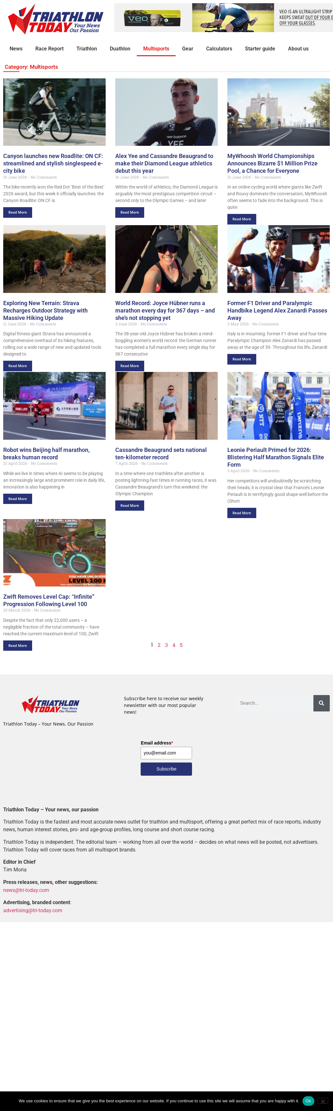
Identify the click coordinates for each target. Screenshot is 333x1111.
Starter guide (260, 49)
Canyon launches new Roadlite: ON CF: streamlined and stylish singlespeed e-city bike (53, 163)
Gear (187, 49)
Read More (17, 212)
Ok (308, 1100)
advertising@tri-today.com (32, 910)
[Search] (321, 703)
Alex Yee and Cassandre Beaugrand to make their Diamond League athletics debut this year (164, 163)
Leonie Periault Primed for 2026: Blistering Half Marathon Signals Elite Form (275, 457)
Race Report (49, 49)
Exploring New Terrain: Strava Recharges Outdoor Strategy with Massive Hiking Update (45, 310)
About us (298, 49)
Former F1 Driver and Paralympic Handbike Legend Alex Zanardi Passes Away (277, 310)
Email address (157, 743)
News (16, 49)
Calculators (219, 49)
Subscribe (166, 769)
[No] (322, 1101)
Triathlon (86, 49)
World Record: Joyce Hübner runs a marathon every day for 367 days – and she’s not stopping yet (165, 310)
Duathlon (120, 49)
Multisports (156, 49)
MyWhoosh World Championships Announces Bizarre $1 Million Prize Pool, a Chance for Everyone (272, 163)
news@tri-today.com (26, 890)
